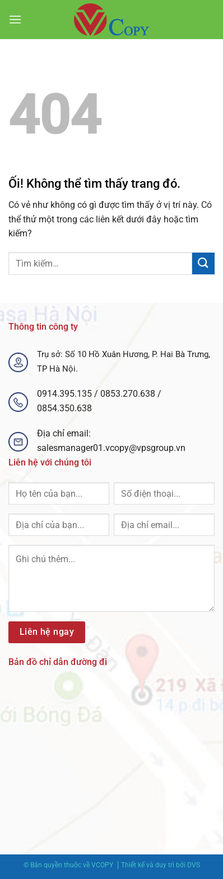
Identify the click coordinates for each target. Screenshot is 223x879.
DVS (193, 865)
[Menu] (15, 19)
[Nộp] (203, 263)
